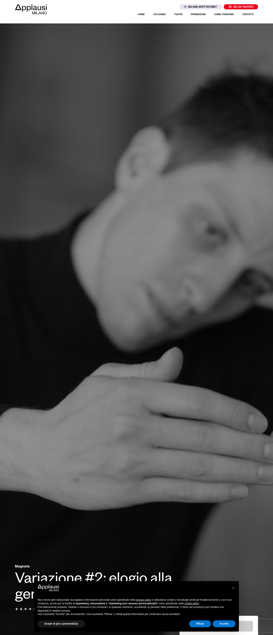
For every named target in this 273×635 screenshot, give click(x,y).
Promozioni (198, 14)
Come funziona (224, 14)
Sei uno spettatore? (200, 6)
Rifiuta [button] (200, 623)
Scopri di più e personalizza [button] (61, 623)
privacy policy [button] (143, 599)
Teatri (178, 14)
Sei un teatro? (241, 6)
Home (141, 14)
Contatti (248, 14)
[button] (233, 588)
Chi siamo (159, 14)
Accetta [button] (224, 623)
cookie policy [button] (191, 603)
